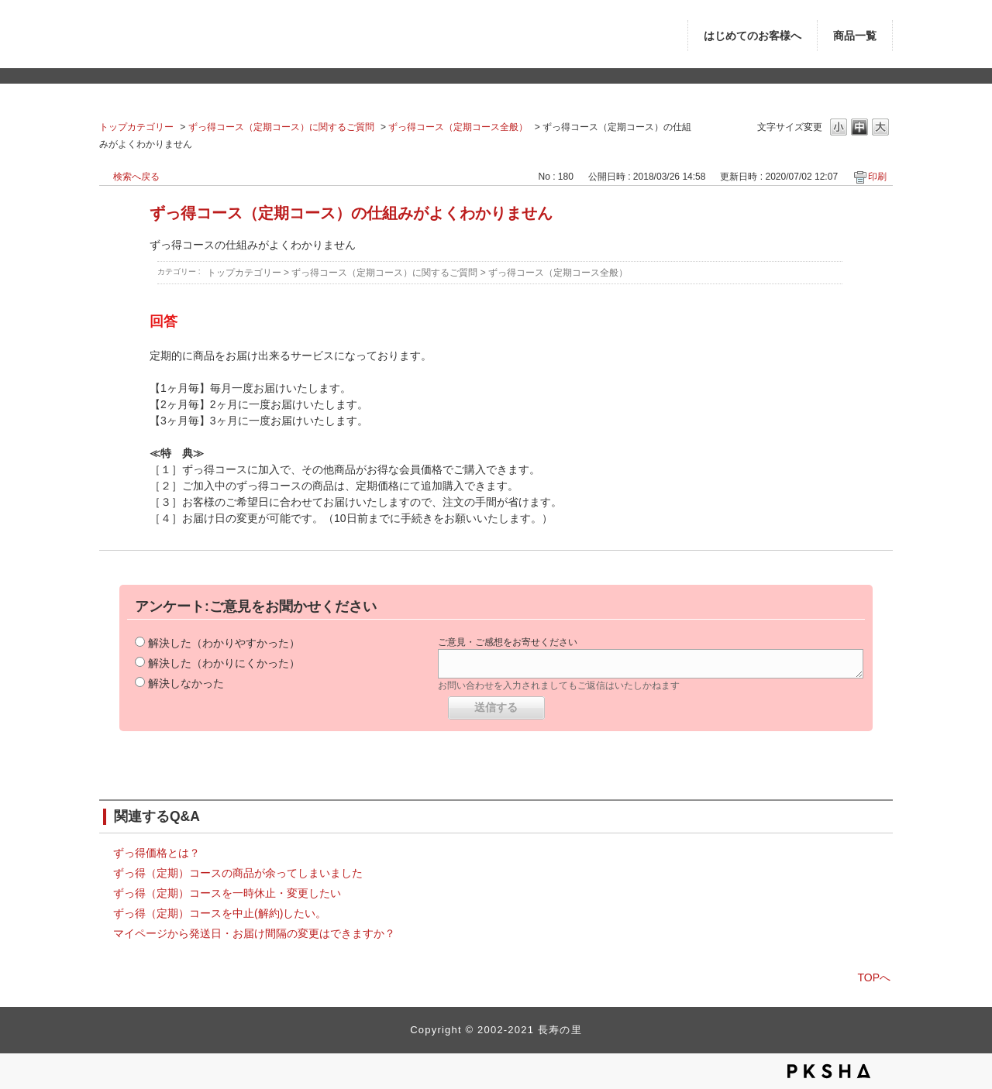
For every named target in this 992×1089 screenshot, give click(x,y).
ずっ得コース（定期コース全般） (458, 127)
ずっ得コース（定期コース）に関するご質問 (281, 127)
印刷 (877, 176)
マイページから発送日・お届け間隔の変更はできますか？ (254, 933)
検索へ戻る (136, 176)
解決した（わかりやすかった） (224, 643)
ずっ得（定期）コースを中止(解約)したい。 (219, 913)
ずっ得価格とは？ (156, 853)
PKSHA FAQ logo (828, 1071)
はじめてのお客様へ (752, 36)
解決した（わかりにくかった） (224, 663)
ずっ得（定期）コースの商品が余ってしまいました (238, 873)
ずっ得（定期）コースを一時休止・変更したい (227, 893)
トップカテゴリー (136, 127)
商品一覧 (855, 36)
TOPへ (873, 977)
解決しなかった (186, 683)
